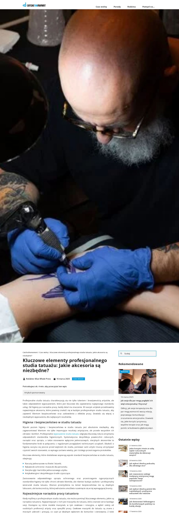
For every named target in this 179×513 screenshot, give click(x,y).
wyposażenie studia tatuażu (66, 434)
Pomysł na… (150, 4)
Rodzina (137, 4)
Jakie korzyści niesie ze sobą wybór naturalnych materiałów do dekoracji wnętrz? (141, 451)
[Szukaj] (121, 353)
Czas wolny (114, 4)
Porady (126, 4)
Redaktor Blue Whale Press (38, 379)
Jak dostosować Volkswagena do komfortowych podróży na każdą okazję (142, 504)
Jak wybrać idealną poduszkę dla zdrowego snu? (142, 464)
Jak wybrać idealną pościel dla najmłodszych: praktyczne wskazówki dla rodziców (142, 491)
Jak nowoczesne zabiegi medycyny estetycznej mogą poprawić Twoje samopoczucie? (141, 477)
